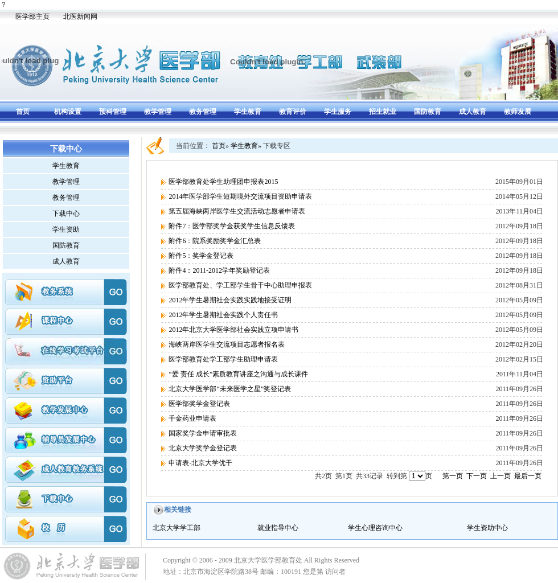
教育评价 (292, 112)
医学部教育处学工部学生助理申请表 (223, 359)
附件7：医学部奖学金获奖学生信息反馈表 (232, 226)
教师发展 (517, 112)
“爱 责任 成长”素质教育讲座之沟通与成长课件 (238, 374)
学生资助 (66, 229)
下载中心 (66, 213)
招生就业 (382, 112)
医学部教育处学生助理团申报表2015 (223, 182)
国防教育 (427, 112)
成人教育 (472, 112)
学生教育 (247, 112)
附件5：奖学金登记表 (201, 256)
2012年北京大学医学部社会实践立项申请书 (233, 330)
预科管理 (112, 112)
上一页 (500, 476)
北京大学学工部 (176, 528)
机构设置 (67, 112)
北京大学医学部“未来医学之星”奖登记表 (230, 389)
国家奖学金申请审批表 (203, 433)
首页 (23, 112)
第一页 (452, 476)
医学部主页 (32, 16)
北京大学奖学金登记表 (203, 448)
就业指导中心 (277, 528)
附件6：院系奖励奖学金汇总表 (215, 241)
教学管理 (157, 112)
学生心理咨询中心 (375, 528)
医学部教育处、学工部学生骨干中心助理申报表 (240, 285)
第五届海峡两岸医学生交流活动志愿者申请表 (237, 211)
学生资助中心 (487, 528)
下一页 (476, 476)
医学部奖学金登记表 (199, 404)
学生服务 (337, 112)
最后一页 (527, 476)
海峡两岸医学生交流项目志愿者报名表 (227, 344)
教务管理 (202, 112)
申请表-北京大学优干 (200, 463)
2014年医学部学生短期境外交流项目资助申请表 (240, 196)
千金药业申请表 (192, 418)
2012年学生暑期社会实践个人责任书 (223, 315)
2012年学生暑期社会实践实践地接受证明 (230, 300)
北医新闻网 (80, 16)
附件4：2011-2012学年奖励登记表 (219, 270)
